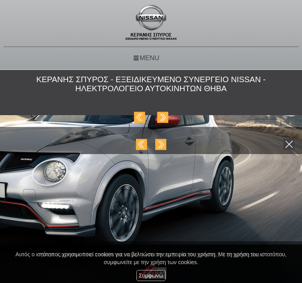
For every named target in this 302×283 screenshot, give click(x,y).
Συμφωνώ (151, 275)
